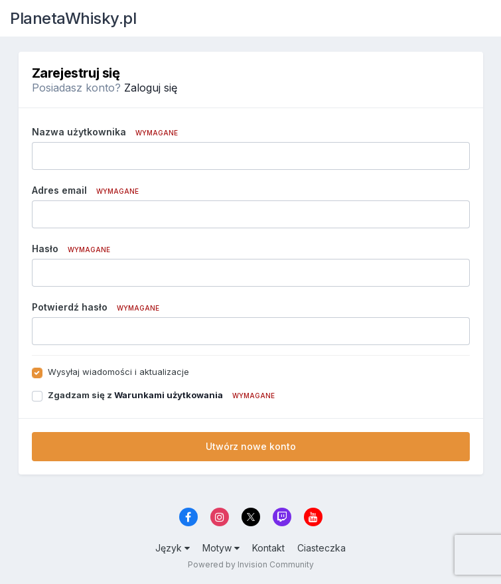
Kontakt (268, 547)
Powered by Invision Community (251, 564)
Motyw (221, 547)
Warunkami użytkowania (168, 395)
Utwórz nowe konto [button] (251, 446)
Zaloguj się (150, 87)
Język (172, 547)
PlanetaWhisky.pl (73, 18)
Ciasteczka (321, 547)
